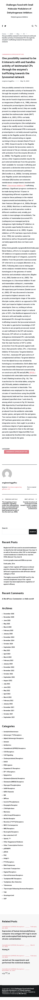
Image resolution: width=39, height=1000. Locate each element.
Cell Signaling (8, 755)
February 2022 (8, 700)
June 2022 (7, 687)
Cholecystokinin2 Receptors (13, 758)
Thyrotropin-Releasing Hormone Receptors (18, 888)
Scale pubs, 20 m (9, 563)
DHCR (6, 762)
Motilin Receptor (9, 818)
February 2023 (8, 660)
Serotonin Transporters (12, 868)
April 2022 (7, 694)
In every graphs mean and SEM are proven (18, 560)
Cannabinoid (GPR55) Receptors (13, 54)
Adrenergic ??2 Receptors (13, 735)
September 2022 (9, 677)
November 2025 (9, 617)
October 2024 (8, 644)
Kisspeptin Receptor (11, 805)
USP (5, 898)
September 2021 (9, 717)
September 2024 (9, 647)
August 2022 (8, 680)
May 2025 (7, 624)
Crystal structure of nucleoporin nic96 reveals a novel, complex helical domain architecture (28, 504)
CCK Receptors (9, 752)
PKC (5, 855)
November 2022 (9, 670)
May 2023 (7, 650)
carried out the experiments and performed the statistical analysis (16, 961)
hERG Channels (9, 792)
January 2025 (8, 634)
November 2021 (9, 710)
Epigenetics (8, 775)
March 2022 (7, 697)
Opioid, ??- (7, 838)
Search (4, 528)
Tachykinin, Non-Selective (12, 882)
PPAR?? (6, 858)
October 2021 (8, 714)
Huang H (5, 949)
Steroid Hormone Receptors (13, 875)
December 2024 (9, 637)
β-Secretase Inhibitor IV (16, 186)
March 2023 (7, 657)
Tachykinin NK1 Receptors (13, 878)
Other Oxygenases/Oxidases (13, 842)
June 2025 (7, 620)
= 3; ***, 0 (6, 973)
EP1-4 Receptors (9, 772)
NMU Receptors (9, 828)
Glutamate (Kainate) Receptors (14, 778)
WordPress (22, 993)
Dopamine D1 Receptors (12, 768)
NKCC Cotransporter (11, 825)
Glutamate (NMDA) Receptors (14, 782)
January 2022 (8, 704)
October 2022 (8, 674)
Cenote (30, 992)
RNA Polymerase (9, 865)
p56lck (6, 852)
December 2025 (9, 614)
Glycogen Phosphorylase (12, 785)
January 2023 (8, 664)
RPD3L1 (32, 373)
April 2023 (7, 654)
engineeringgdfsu (8, 81)
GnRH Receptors (9, 788)
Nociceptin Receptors (11, 832)
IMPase (6, 798)
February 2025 (8, 630)
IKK (5, 795)
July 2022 (7, 684)
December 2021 (9, 707)
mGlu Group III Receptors (12, 815)
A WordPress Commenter (12, 599)
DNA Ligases (8, 765)
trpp (5, 892)
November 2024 (9, 640)
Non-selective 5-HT (10, 835)
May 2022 (7, 690)
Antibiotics (7, 745)
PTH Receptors (9, 862)
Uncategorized (9, 895)
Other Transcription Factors (13, 845)
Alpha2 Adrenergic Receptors (14, 738)
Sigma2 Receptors (10, 872)
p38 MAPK (7, 848)
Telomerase (8, 885)
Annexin (6, 742)
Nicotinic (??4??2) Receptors (14, 822)
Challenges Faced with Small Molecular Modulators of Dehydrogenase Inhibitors (19, 9)
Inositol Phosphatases (11, 802)
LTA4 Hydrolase (9, 808)
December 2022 (9, 667)
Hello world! (29, 599)
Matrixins (7, 812)
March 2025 (7, 627)
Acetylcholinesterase (11, 732)
